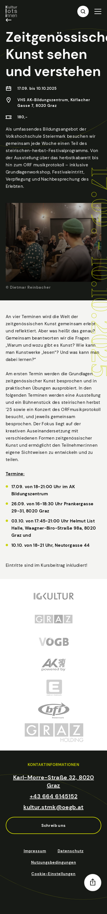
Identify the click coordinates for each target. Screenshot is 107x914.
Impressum (35, 851)
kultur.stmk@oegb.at (53, 807)
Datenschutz (71, 851)
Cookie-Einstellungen (53, 873)
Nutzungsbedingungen (53, 862)
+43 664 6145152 (53, 796)
